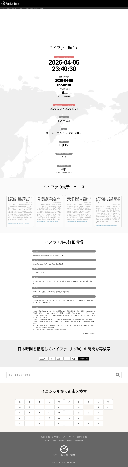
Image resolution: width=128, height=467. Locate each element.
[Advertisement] (64, 24)
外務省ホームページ (90, 333)
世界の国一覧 (12, 8)
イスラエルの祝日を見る (64, 172)
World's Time (5, 8)
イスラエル (20, 8)
